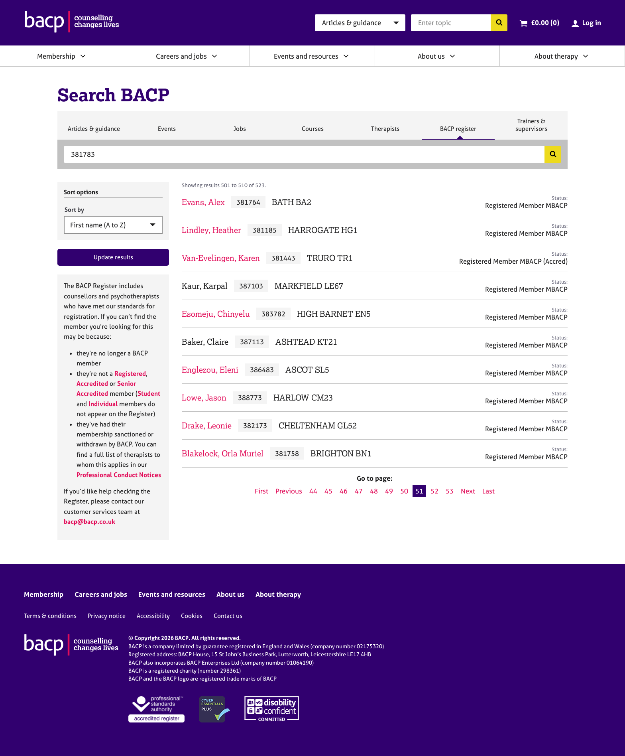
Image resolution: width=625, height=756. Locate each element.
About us (431, 56)
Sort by (74, 209)
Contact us (228, 616)
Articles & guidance (93, 132)
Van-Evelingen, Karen (221, 258)
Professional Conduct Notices (119, 475)
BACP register (458, 132)
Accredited (92, 383)
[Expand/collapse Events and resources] (346, 55)
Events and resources (306, 56)
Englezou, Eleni (210, 370)
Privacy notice (107, 616)
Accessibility (153, 616)
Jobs (239, 132)
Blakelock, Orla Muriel (222, 453)
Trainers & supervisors (531, 128)
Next (468, 491)
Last (488, 491)
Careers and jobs (181, 56)
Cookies (191, 616)
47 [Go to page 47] (359, 491)
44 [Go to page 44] (313, 491)
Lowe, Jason (204, 398)
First (261, 491)
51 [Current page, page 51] (419, 491)
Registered (130, 373)
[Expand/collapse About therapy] (585, 55)
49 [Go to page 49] (389, 491)
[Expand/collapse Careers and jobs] (214, 55)
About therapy (556, 56)
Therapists (385, 132)
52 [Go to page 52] (434, 491)
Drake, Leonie (207, 425)
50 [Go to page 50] (404, 491)
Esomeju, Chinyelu (216, 314)
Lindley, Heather (211, 230)
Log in (591, 22)
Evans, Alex (203, 202)
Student (149, 393)
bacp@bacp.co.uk (89, 521)
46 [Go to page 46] (344, 491)
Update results (113, 257)
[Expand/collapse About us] (452, 55)
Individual (103, 404)
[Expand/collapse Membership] (83, 55)
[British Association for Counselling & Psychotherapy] (72, 22)
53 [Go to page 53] (450, 491)
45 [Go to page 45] (328, 491)
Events (166, 132)
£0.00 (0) (545, 22)
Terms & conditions (50, 616)
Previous (288, 491)
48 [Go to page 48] (374, 491)
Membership (56, 56)
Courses (312, 132)
